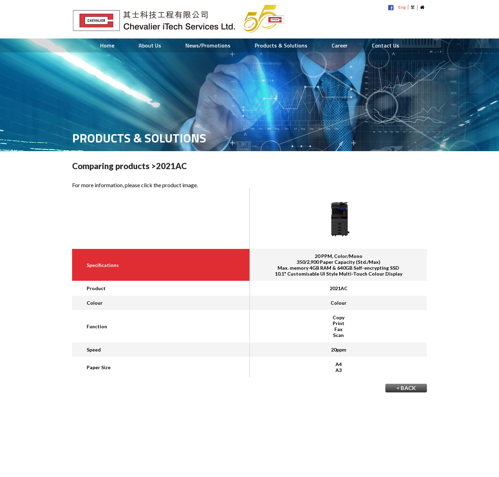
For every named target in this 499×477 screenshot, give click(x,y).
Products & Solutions (281, 45)
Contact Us (385, 45)
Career (340, 45)
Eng (402, 7)
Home (107, 45)
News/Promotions (207, 45)
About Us (150, 45)
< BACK (406, 387)
